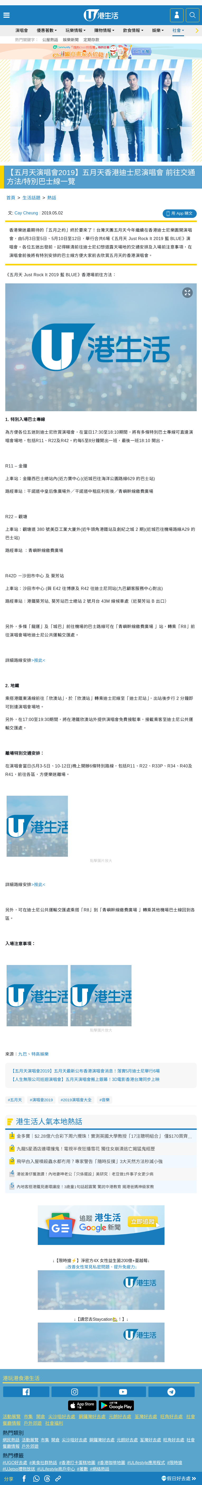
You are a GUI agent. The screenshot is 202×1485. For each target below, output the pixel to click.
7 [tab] (99, 57)
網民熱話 (11, 1440)
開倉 (40, 1416)
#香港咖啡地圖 (111, 1462)
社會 (176, 30)
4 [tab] (105, 51)
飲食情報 (131, 30)
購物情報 (102, 30)
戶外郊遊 (33, 1423)
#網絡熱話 (99, 1469)
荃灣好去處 (146, 1416)
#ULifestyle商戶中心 (56, 1469)
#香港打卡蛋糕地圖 (77, 1462)
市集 (28, 1416)
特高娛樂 (40, 1054)
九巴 (22, 1054)
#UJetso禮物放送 (19, 1469)
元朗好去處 (120, 1416)
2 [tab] (94, 51)
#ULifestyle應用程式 (146, 1462)
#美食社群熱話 (43, 1462)
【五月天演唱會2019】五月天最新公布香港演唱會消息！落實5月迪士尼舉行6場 (85, 1071)
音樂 (106, 1100)
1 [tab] (89, 51)
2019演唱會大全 (77, 1100)
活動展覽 (12, 1416)
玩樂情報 (73, 30)
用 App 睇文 (181, 213)
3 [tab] (99, 51)
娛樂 (156, 30)
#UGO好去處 (15, 1462)
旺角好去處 (171, 1416)
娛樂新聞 (71, 40)
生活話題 (31, 197)
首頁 (10, 197)
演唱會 (21, 30)
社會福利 (54, 1423)
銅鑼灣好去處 (92, 1416)
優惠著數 (45, 30)
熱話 (51, 197)
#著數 (82, 1469)
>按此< (38, 660)
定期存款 (91, 40)
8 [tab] (105, 57)
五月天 (16, 1100)
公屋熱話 (50, 40)
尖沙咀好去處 (61, 1416)
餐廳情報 (12, 1423)
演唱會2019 (42, 1100)
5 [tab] (110, 51)
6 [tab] (115, 51)
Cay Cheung (26, 213)
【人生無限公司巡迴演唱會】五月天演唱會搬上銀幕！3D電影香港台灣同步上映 (85, 1079)
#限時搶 (174, 1462)
